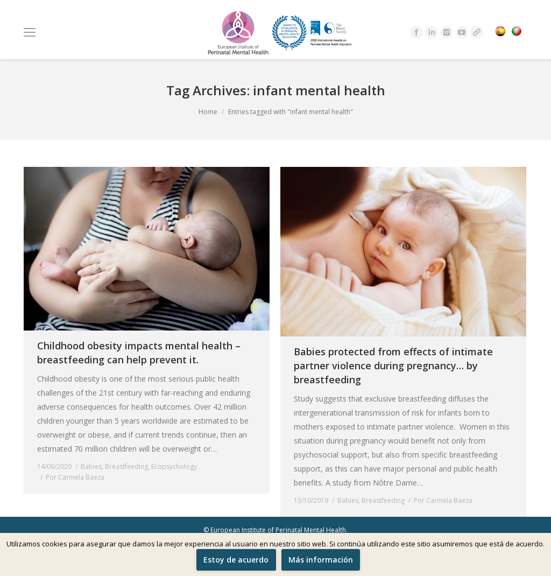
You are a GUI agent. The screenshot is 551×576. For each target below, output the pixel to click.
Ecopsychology (174, 466)
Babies (91, 466)
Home (208, 111)
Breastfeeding (126, 466)
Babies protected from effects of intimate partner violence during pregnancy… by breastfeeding (393, 365)
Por (75, 477)
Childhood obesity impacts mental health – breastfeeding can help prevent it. (139, 352)
